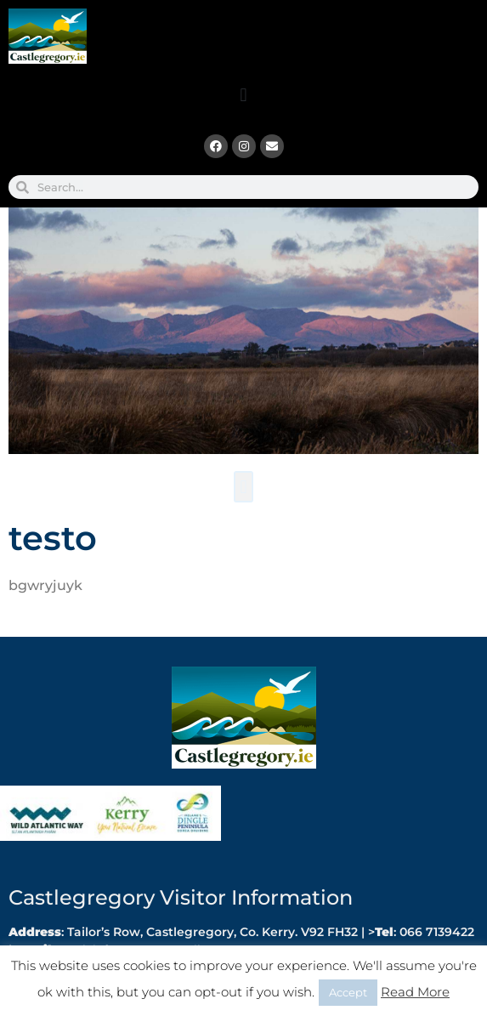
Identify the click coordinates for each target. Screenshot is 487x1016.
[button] (243, 95)
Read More (415, 992)
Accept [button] (348, 992)
